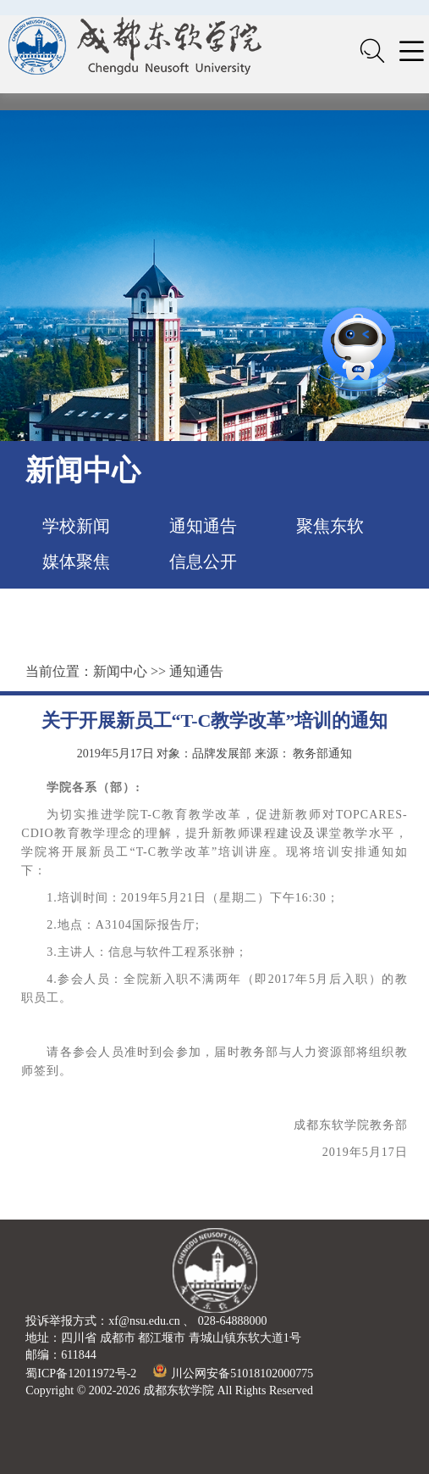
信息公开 (203, 561)
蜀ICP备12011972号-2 (80, 1373)
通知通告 (203, 525)
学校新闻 (76, 525)
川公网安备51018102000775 (233, 1373)
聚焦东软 (330, 525)
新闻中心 (120, 671)
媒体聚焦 (76, 561)
